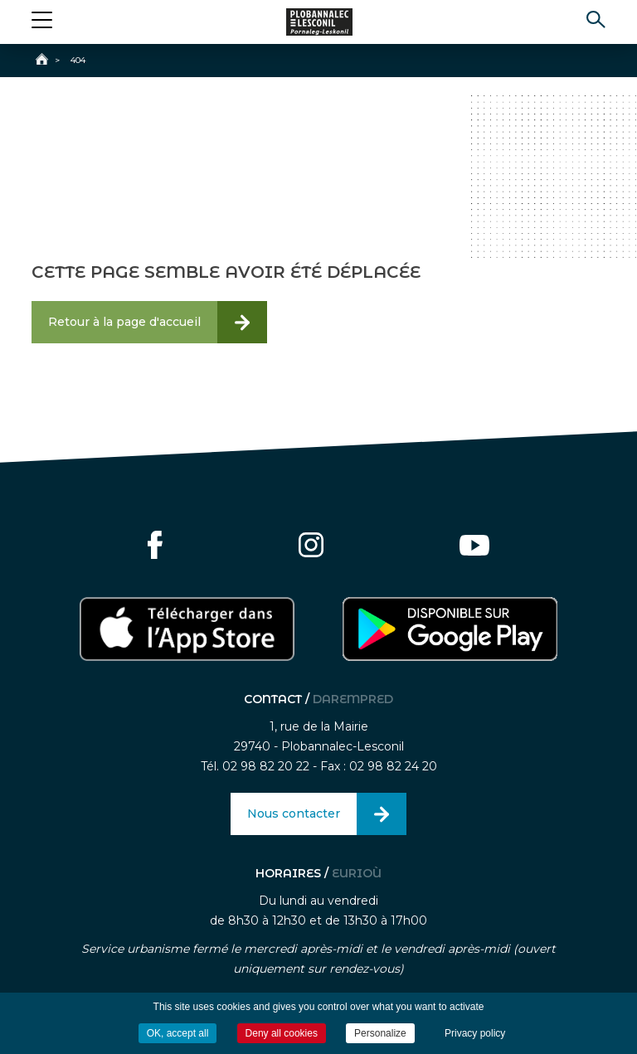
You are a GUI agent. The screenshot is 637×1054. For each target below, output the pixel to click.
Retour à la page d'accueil (124, 321)
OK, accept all (178, 1033)
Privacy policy (475, 1033)
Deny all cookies (282, 1033)
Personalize (380, 1033)
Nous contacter (293, 813)
